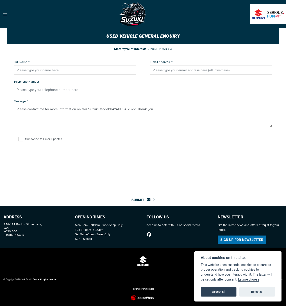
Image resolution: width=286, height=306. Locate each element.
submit (141, 199)
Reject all (257, 291)
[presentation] (143, 169)
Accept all (218, 291)
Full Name (22, 62)
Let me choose (248, 279)
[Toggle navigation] (4, 14)
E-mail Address (161, 62)
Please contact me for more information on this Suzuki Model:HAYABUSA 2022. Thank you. (143, 116)
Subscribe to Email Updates (40, 139)
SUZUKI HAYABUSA (143, 49)
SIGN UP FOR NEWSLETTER (241, 239)
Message (21, 101)
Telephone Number (26, 81)
